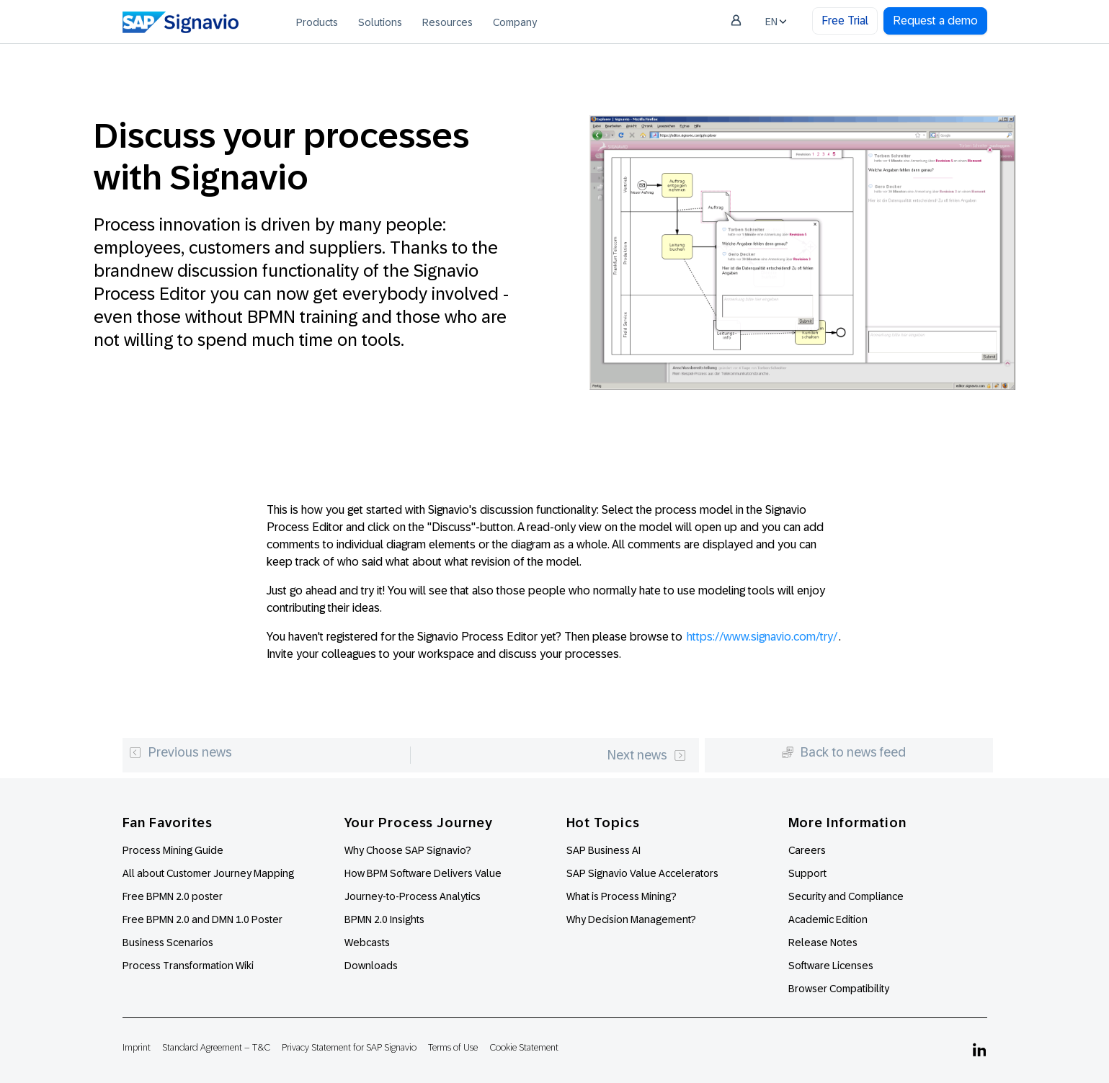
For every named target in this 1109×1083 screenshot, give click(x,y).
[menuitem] (317, 21)
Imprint (137, 1047)
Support (807, 873)
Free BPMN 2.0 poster (173, 896)
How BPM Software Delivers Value (423, 873)
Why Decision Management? (631, 919)
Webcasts (367, 942)
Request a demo (935, 20)
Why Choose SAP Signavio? (407, 850)
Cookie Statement (523, 1047)
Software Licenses (830, 965)
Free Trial (844, 20)
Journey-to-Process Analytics (413, 896)
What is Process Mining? (621, 896)
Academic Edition (828, 919)
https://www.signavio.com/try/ (762, 636)
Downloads (371, 965)
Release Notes (823, 942)
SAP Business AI (603, 850)
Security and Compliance (846, 896)
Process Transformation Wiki (188, 965)
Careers (807, 850)
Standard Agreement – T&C (216, 1047)
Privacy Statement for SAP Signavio (349, 1047)
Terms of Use (453, 1047)
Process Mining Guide (173, 850)
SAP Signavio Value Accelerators (642, 873)
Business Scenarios (168, 942)
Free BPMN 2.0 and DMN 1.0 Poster (202, 919)
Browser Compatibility (838, 988)
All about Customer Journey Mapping (208, 873)
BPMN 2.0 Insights (384, 919)
